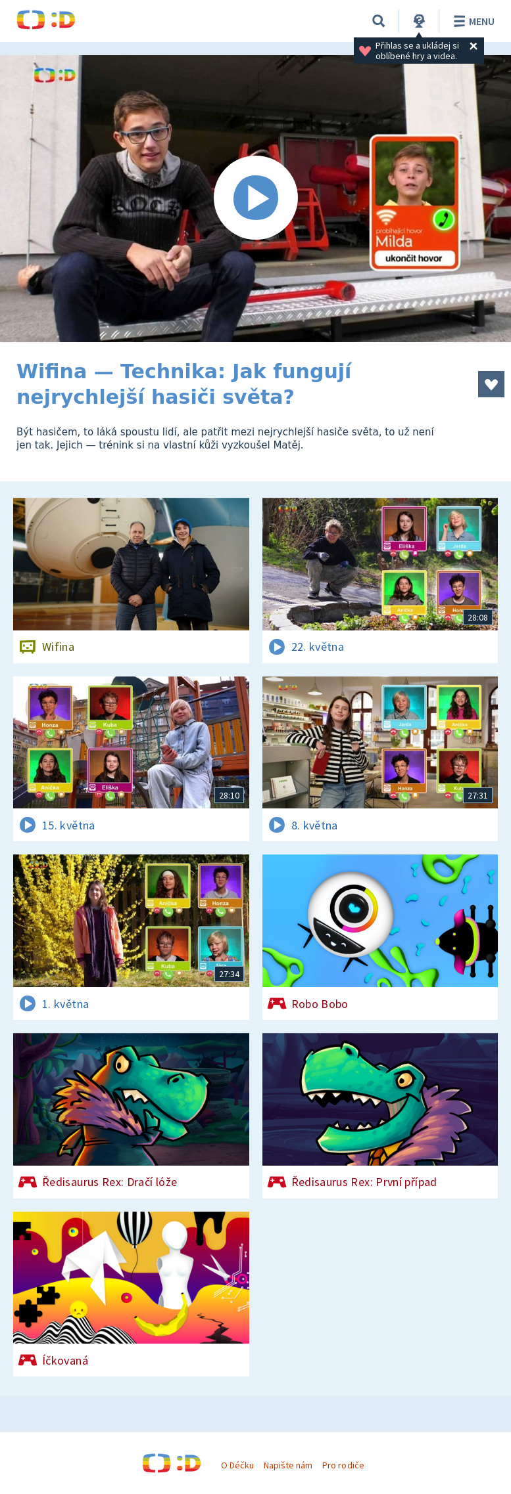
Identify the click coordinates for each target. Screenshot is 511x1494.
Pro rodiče (343, 1465)
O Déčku (237, 1465)
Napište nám (288, 1465)
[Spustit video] (255, 198)
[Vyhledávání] (379, 21)
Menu (472, 21)
